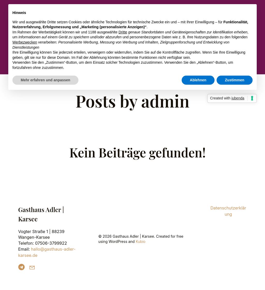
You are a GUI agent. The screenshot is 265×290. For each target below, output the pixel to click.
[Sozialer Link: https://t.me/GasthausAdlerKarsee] (23, 267)
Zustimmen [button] (234, 80)
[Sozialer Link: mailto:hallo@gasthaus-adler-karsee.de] (34, 267)
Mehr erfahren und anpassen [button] (45, 80)
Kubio (140, 241)
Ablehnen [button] (198, 80)
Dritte (123, 32)
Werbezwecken (24, 42)
